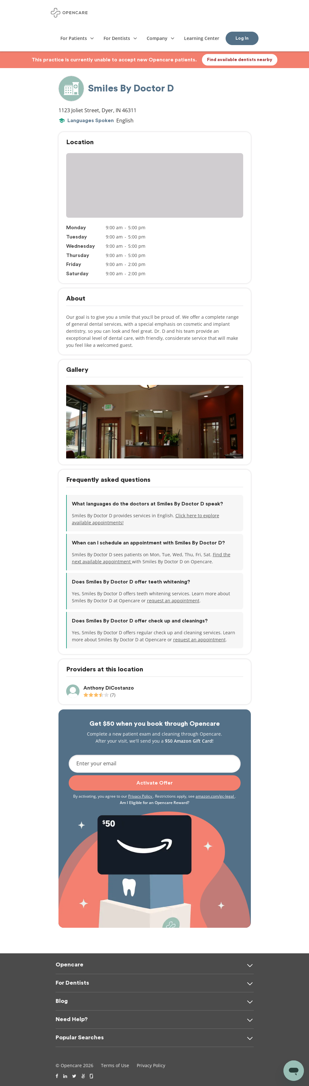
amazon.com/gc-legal (215, 796)
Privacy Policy (140, 796)
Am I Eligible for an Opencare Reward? (154, 802)
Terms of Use (115, 1065)
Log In (242, 38)
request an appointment (173, 601)
